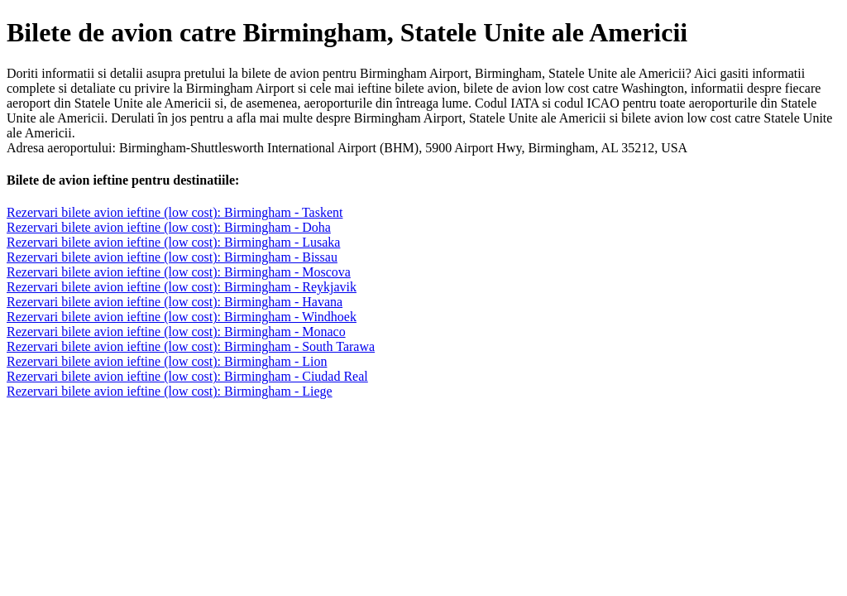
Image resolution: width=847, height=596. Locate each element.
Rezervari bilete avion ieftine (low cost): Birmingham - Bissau (172, 257)
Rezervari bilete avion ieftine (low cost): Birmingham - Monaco (176, 331)
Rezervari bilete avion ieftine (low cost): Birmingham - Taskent (174, 212)
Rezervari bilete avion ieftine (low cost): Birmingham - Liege (170, 391)
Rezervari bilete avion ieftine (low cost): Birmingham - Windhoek (182, 317)
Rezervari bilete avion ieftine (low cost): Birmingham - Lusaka (173, 242)
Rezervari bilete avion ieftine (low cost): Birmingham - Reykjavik (182, 287)
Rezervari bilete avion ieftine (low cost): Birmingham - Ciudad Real (187, 376)
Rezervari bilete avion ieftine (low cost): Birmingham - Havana (174, 302)
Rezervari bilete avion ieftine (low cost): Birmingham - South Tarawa (191, 346)
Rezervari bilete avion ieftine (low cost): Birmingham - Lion (167, 361)
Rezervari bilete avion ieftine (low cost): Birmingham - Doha (169, 227)
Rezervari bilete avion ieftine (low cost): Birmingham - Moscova (179, 272)
